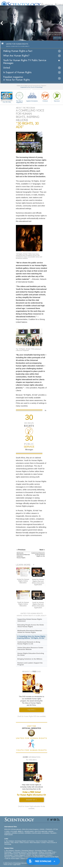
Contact (43, 842)
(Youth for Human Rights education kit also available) (31, 807)
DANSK (42, 829)
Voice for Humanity (41, 841)
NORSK (50, 831)
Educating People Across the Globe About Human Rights (30, 625)
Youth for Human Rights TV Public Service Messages (24, 62)
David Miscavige (33, 852)
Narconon (57, 96)
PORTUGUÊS (8, 834)
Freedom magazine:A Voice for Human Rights (16, 78)
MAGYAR (44, 831)
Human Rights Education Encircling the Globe (30, 654)
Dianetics (17, 850)
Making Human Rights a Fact (17, 51)
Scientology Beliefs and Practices (25, 841)
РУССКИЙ (14, 831)
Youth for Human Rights (12, 858)
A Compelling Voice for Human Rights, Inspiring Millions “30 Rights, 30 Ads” (31, 637)
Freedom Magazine (19, 855)
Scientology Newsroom (20, 852)
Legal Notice (16, 864)
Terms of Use (8, 864)
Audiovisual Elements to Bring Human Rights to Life (28, 643)
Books (16, 842)
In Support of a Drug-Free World (33, 856)
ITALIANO (53, 833)
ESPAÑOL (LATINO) (18, 833)
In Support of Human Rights (17, 72)
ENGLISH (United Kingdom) (30, 829)
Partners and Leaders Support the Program (30, 664)
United (6, 67)
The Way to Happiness (19, 97)
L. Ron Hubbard (9, 841)
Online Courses (24, 842)
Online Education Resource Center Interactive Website (30, 648)
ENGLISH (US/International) (12, 829)
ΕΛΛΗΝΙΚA (45, 833)
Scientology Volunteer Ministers (28, 853)
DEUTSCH (38, 831)
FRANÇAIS (49, 829)
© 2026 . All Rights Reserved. (22, 863)
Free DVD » (31, 710)
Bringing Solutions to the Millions (29, 659)
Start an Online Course (11, 853)
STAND (28, 855)
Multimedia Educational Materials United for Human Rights (29, 631)
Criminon (45, 96)
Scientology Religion (41, 850)
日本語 (7, 831)
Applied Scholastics (32, 96)
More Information (35, 842)
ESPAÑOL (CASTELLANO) (33, 833)
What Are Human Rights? (16, 55)
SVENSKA (7, 833)
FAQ (12, 842)
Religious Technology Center (47, 852)
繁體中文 (20, 831)
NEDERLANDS (29, 831)
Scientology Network (28, 850)
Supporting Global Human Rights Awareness (29, 620)
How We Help (7, 102)
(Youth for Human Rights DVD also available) (31, 716)
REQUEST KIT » (31, 800)
